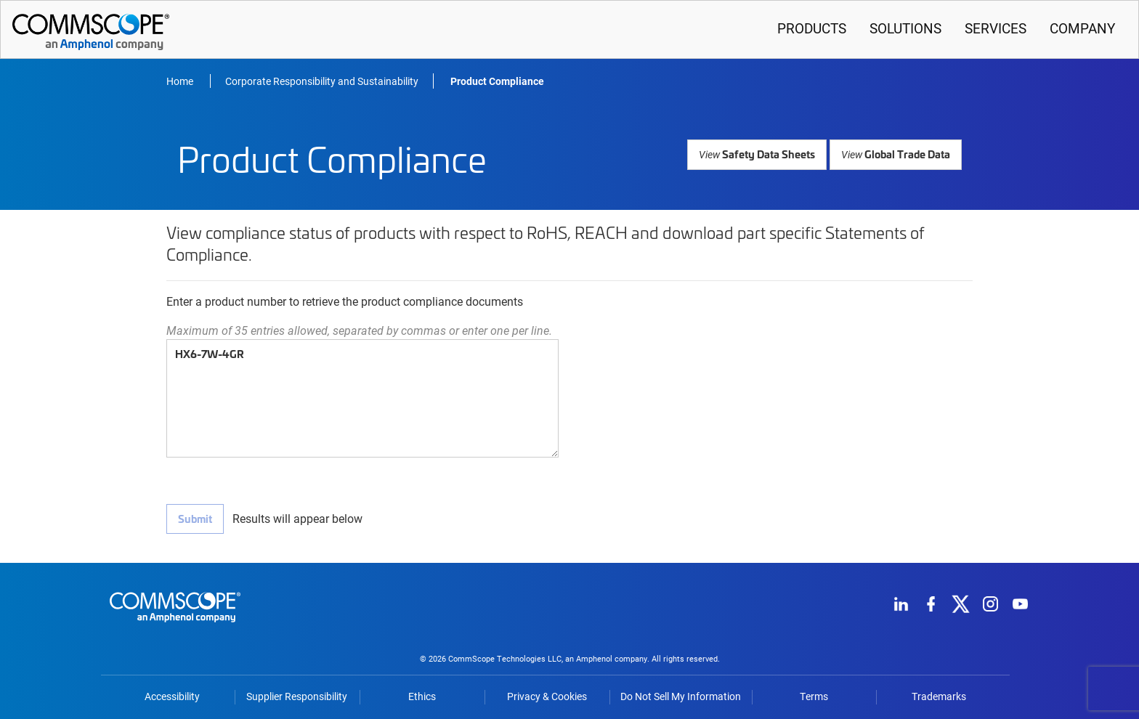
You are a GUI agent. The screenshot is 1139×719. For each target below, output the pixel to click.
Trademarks (939, 694)
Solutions (905, 28)
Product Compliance (497, 81)
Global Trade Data (896, 154)
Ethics (422, 694)
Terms (814, 694)
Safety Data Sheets (760, 154)
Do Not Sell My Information (680, 694)
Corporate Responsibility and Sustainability (321, 81)
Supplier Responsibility (296, 694)
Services (995, 28)
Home (180, 81)
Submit (194, 518)
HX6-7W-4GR (362, 398)
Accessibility (172, 694)
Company (1082, 28)
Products (811, 28)
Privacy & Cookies (547, 694)
